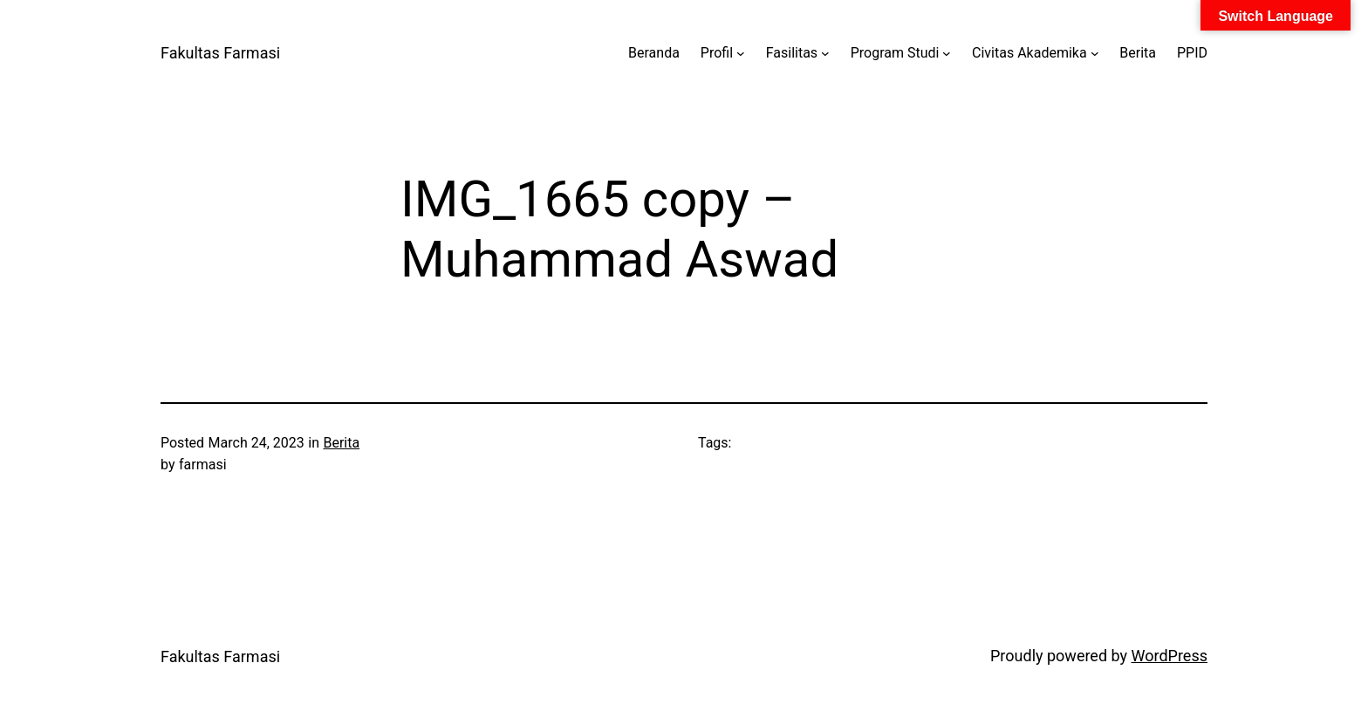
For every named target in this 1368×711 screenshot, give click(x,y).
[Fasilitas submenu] (825, 53)
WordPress (1169, 655)
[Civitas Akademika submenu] (1095, 53)
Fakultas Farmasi (220, 53)
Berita (341, 442)
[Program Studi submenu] (946, 53)
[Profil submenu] (740, 53)
